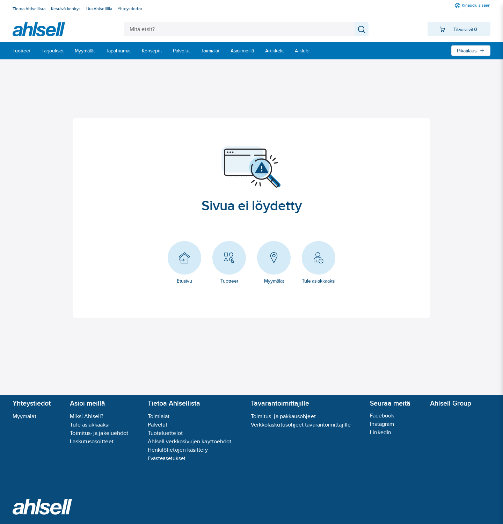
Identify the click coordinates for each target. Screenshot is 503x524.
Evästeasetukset (166, 458)
